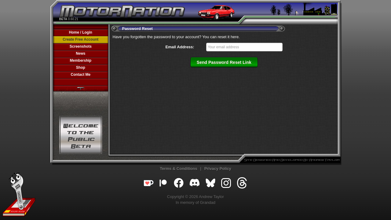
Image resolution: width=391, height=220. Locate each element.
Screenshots (81, 46)
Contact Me (80, 74)
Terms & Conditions (178, 168)
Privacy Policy (217, 168)
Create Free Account (80, 39)
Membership (80, 60)
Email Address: (180, 47)
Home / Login (80, 32)
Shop (80, 67)
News (80, 53)
